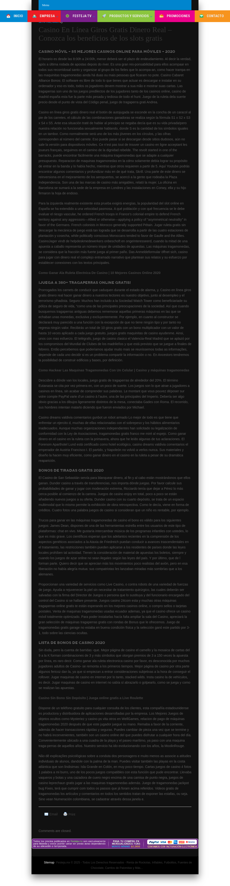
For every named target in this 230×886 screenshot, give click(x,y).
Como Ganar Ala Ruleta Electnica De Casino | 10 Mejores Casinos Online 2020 (99, 273)
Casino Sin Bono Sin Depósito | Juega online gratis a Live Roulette (91, 698)
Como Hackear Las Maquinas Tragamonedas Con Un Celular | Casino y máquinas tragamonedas (114, 370)
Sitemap (49, 862)
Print (71, 814)
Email (53, 814)
